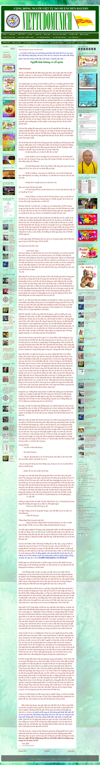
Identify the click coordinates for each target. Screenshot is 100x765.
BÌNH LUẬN (47, 34)
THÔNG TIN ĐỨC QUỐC (84, 529)
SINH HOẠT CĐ (82, 490)
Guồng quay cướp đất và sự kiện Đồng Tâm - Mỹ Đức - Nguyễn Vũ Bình (8, 349)
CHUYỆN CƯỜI (73, 34)
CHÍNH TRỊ (38, 34)
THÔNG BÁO (6, 42)
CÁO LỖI (81, 264)
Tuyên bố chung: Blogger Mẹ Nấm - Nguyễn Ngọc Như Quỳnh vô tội (90, 446)
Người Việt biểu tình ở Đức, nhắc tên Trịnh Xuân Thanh (11, 428)
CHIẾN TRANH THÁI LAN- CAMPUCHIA (84, 470)
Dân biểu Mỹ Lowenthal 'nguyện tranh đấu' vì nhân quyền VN (90, 355)
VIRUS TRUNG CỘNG (83, 499)
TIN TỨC (30, 34)
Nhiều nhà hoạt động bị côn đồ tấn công (12, 342)
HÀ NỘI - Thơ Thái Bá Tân (91, 345)
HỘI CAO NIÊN (84, 34)
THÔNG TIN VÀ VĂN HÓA (84, 520)
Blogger (68, 759)
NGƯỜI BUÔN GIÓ (82, 527)
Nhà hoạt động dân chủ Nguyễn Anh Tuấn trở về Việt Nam (90, 454)
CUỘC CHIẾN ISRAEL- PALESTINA (86, 478)
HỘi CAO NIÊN (82, 480)
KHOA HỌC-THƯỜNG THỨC (26, 37)
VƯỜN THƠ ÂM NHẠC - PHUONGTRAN (84, 511)
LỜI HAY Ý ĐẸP (82, 484)
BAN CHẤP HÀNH (73, 37)
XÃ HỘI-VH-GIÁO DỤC (8, 37)
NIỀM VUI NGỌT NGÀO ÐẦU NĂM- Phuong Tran (12, 292)
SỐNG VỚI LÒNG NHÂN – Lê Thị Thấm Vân (91, 338)
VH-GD (80, 497)
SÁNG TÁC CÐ (44, 42)
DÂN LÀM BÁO (82, 522)
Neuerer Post (22, 751)
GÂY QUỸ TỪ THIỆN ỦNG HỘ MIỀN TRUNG (11, 420)
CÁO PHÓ (80, 466)
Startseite (47, 751)
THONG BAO (21, 34)
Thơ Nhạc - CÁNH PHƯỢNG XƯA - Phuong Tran (12, 310)
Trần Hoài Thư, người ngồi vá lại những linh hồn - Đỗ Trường (11, 371)
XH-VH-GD (81, 501)
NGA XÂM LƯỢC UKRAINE (85, 486)
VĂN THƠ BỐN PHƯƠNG (43, 37)
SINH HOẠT (12, 34)
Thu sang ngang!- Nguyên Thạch (11, 334)
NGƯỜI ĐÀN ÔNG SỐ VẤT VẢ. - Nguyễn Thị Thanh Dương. (86, 423)
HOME (4, 34)
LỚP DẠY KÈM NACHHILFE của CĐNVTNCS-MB (7, 56)
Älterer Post (71, 751)
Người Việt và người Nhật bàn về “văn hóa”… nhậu (91, 428)
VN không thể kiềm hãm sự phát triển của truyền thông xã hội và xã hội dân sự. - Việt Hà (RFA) (91, 393)
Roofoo (59, 759)
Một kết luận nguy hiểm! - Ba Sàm (11, 256)
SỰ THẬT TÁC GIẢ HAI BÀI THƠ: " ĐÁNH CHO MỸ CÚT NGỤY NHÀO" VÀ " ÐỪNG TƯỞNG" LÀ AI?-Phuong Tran (9, 356)
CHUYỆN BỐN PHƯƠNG (59, 37)
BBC (79, 524)
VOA (79, 525)
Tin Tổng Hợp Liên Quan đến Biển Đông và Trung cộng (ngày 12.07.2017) (90, 298)
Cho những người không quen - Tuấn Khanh (90, 370)
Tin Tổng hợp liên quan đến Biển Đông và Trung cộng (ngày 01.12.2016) (91, 306)
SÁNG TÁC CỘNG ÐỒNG (60, 34)
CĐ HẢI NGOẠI (82, 468)
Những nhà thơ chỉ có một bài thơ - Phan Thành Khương (12, 248)
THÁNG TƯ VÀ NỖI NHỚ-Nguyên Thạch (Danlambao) (8, 328)
